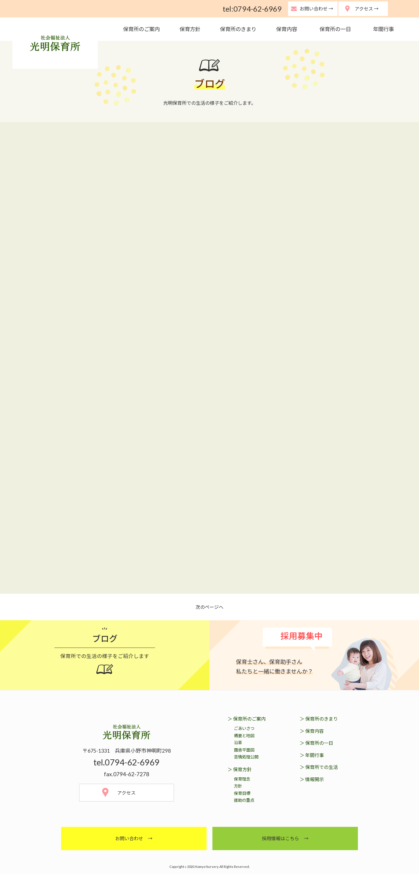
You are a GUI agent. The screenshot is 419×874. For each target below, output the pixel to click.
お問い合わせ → (133, 838)
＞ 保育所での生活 (319, 767)
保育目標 (242, 793)
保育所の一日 (335, 29)
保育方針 (190, 29)
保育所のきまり (238, 29)
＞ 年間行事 (312, 755)
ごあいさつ (244, 728)
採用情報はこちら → (285, 838)
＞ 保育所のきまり (319, 718)
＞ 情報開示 (312, 779)
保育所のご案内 (141, 29)
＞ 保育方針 (240, 769)
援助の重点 (244, 800)
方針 (238, 785)
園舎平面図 (244, 749)
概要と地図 (244, 735)
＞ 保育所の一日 (316, 743)
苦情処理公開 (246, 756)
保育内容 (286, 29)
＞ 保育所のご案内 (247, 718)
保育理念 (242, 779)
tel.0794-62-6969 (126, 762)
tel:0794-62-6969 (252, 8)
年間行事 (383, 29)
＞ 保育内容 (312, 731)
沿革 (238, 742)
